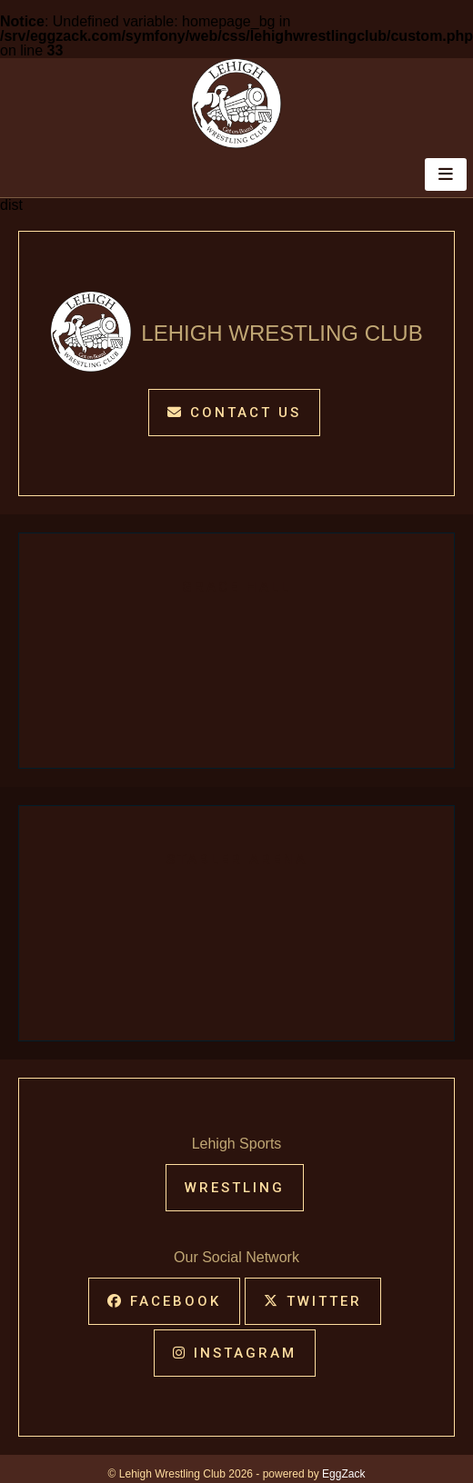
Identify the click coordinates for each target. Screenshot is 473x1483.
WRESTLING (235, 1187)
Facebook (164, 1301)
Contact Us (234, 412)
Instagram (235, 1353)
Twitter (313, 1301)
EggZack (343, 1474)
